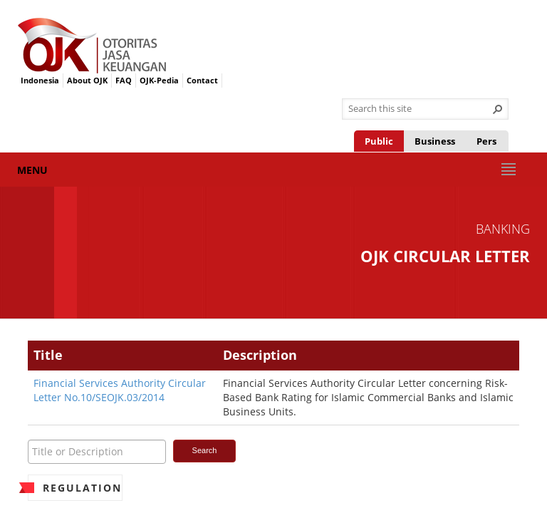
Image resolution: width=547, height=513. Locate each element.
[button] (498, 109)
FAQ (123, 80)
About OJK (87, 80)
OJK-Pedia (159, 80)
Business (435, 141)
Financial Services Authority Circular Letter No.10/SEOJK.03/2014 (119, 390)
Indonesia (40, 80)
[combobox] (419, 109)
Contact (202, 80)
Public (379, 141)
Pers (486, 141)
